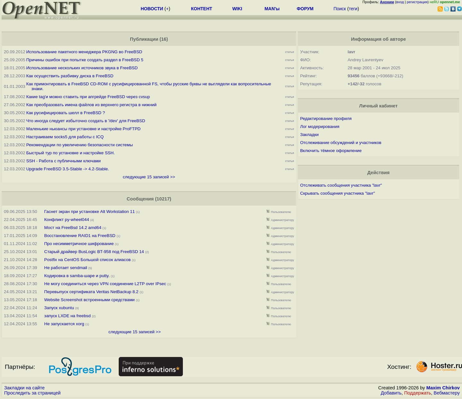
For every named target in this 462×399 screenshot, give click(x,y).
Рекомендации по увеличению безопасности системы (79, 144)
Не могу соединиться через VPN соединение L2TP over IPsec (105, 283)
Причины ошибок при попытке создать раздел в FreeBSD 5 (84, 59)
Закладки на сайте (24, 387)
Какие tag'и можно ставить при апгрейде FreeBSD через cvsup (88, 96)
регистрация (417, 2)
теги (353, 8)
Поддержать (417, 392)
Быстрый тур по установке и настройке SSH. (70, 152)
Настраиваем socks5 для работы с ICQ (65, 136)
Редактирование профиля (326, 118)
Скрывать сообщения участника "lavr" (337, 193)
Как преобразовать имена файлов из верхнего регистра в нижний (91, 104)
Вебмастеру (447, 392)
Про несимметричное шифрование (79, 243)
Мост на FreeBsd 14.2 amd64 (72, 227)
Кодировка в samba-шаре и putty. (77, 275)
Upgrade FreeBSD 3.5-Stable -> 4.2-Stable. (67, 168)
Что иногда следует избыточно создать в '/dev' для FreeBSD (85, 120)
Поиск (339, 8)
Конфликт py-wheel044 (66, 219)
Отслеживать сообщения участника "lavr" (341, 185)
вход (400, 2)
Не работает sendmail (65, 267)
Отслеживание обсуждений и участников (340, 142)
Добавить (391, 392)
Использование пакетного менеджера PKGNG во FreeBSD (84, 51)
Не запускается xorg (64, 323)
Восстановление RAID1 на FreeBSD (80, 235)
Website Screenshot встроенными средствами (89, 299)
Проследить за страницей (32, 392)
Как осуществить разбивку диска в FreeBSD (70, 75)
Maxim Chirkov (443, 387)
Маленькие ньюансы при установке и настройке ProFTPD (83, 128)
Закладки (309, 134)
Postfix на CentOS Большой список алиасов (87, 259)
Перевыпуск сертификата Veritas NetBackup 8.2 (91, 291)
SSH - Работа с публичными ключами (63, 160)
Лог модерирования (319, 126)
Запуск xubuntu (59, 307)
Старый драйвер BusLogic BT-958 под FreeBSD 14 (94, 251)
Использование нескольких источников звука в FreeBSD (82, 67)
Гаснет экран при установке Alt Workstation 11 (89, 211)
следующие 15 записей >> (149, 176)
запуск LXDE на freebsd (67, 315)
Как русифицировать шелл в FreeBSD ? (65, 112)
